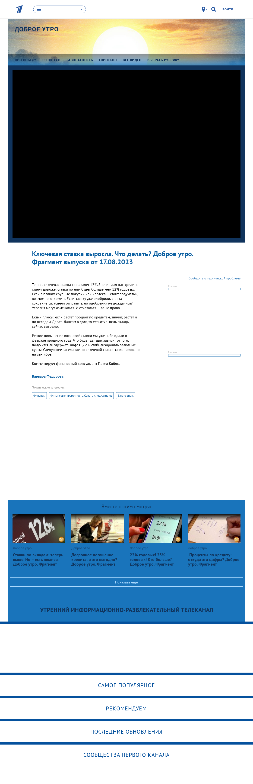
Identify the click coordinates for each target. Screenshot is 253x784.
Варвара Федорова (47, 376)
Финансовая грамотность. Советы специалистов (81, 396)
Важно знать (125, 396)
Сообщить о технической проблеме (214, 278)
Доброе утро (37, 29)
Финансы (39, 396)
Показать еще (126, 582)
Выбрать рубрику (163, 60)
